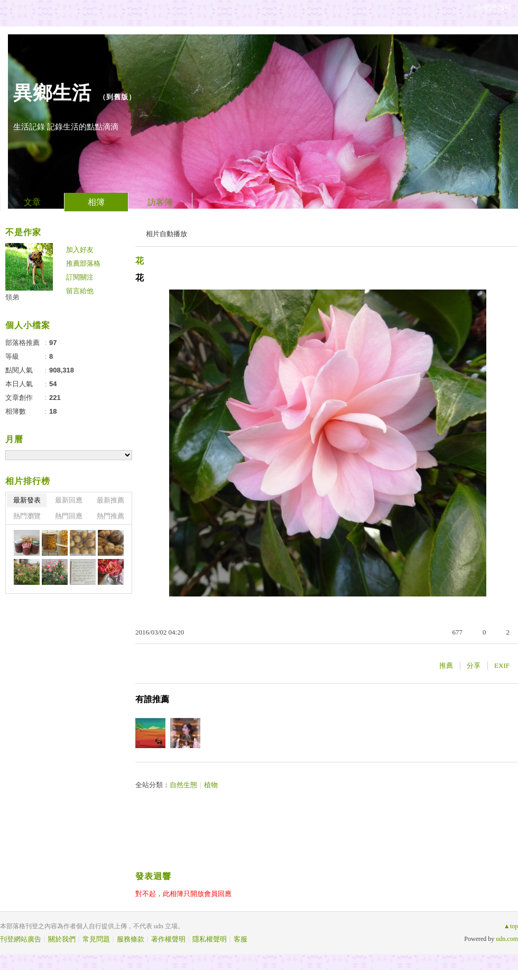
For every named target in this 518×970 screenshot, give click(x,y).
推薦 (446, 665)
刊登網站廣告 (20, 939)
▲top (511, 926)
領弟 (12, 297)
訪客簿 (160, 202)
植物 (211, 785)
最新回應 (68, 500)
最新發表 (27, 500)
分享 (473, 665)
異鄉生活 (52, 93)
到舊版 (117, 97)
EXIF (502, 665)
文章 (32, 202)
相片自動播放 (166, 234)
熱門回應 (68, 516)
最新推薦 (110, 500)
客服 (240, 939)
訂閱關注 (80, 277)
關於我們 (62, 939)
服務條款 (130, 939)
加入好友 (80, 250)
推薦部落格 (83, 263)
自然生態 (183, 785)
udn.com (507, 939)
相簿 (96, 202)
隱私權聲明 (209, 939)
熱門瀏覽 (27, 516)
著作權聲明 (168, 939)
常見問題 (96, 939)
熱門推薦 (110, 516)
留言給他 (80, 291)
